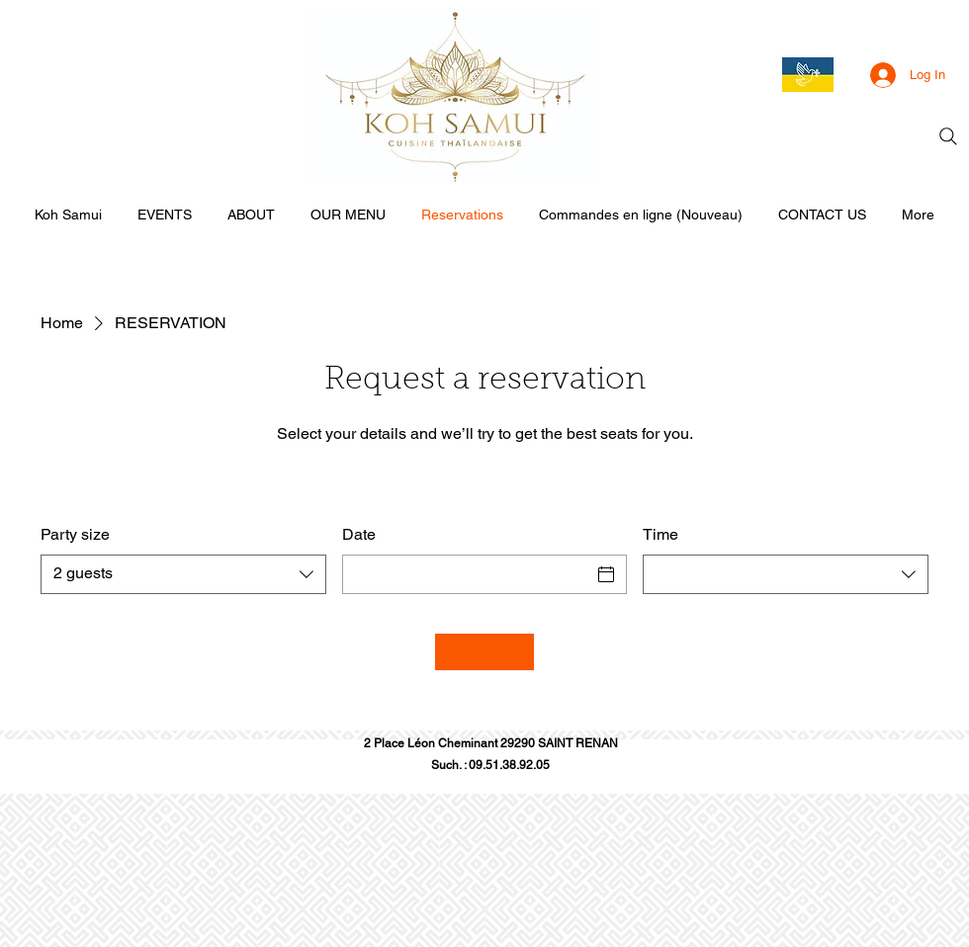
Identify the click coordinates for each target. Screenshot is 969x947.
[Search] (948, 136)
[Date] (467, 574)
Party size (75, 534)
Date (359, 534)
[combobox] (183, 574)
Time (660, 534)
